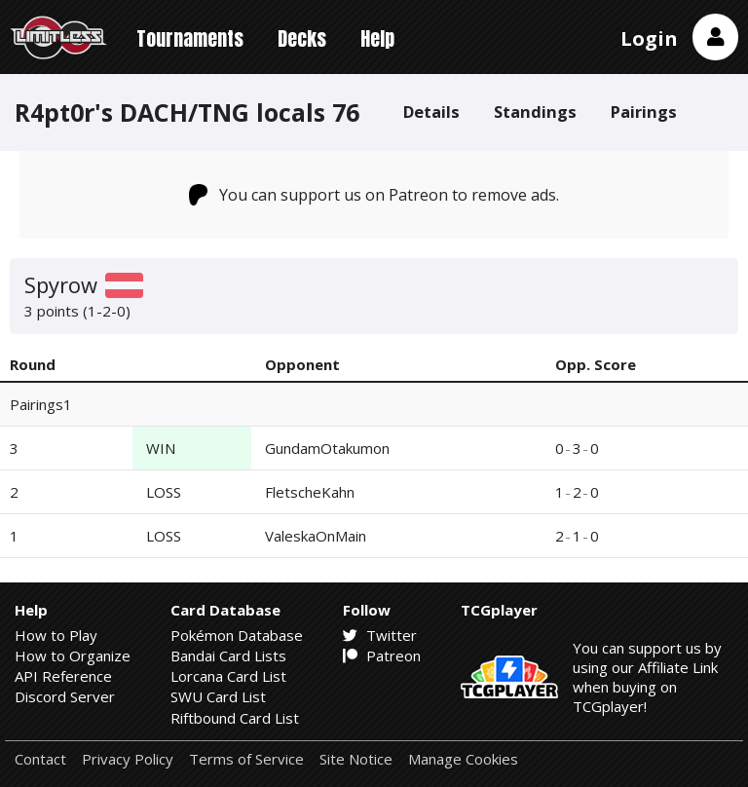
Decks (302, 38)
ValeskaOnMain (315, 535)
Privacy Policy (127, 759)
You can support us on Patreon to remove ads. (374, 195)
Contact (40, 759)
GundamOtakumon (327, 448)
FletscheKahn (310, 492)
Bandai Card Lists (228, 655)
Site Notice (356, 759)
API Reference (63, 676)
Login (649, 38)
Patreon (382, 655)
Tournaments (189, 38)
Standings (535, 111)
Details (431, 111)
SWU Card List (218, 696)
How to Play (56, 635)
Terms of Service (246, 759)
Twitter (380, 635)
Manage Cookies (463, 759)
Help (377, 38)
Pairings (644, 111)
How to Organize (73, 655)
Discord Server (65, 696)
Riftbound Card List (234, 718)
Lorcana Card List (228, 676)
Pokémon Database (236, 635)
